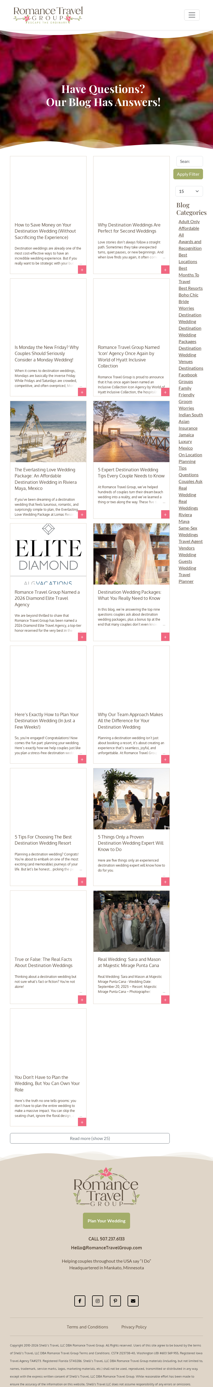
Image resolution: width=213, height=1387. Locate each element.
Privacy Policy (133, 1327)
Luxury (185, 441)
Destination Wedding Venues (190, 354)
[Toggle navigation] (192, 15)
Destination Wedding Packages (190, 334)
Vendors (187, 547)
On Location (190, 454)
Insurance (188, 428)
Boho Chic (188, 294)
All (181, 234)
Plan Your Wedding (106, 1220)
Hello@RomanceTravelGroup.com (106, 1247)
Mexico (186, 447)
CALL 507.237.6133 (106, 1239)
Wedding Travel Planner (187, 574)
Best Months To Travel (189, 274)
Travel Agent (191, 541)
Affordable (189, 228)
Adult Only (189, 221)
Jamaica (186, 434)
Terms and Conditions (87, 1327)
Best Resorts (191, 288)
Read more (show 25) (90, 1138)
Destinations (191, 368)
